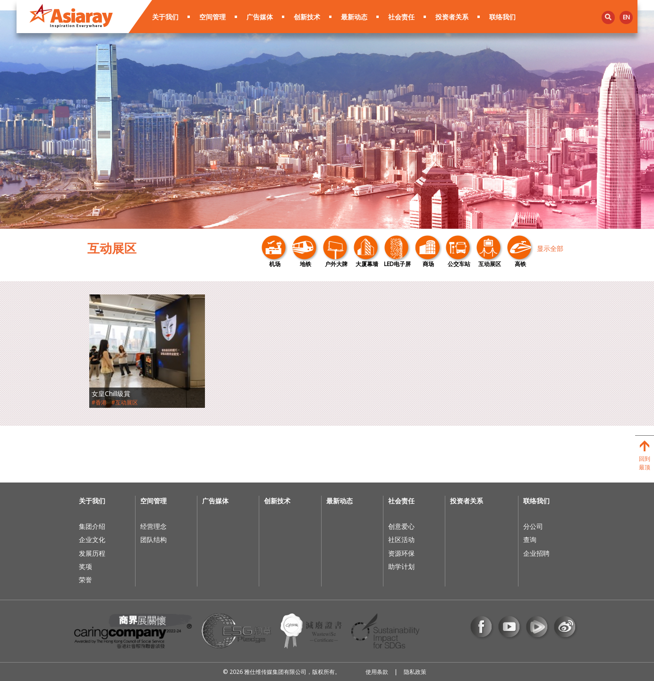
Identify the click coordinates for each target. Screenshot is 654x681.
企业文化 (92, 539)
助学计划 (401, 566)
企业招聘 (536, 553)
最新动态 (354, 16)
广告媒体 (259, 16)
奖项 (85, 566)
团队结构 (153, 539)
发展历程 (92, 553)
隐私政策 (415, 672)
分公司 (533, 526)
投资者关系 (451, 16)
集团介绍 (92, 526)
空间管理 (212, 16)
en (626, 17)
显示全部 (550, 248)
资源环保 (401, 553)
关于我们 (165, 16)
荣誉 (85, 579)
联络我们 (502, 16)
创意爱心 (401, 526)
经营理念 (153, 526)
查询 (529, 539)
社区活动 (401, 539)
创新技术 (307, 16)
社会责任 (401, 16)
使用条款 (376, 672)
